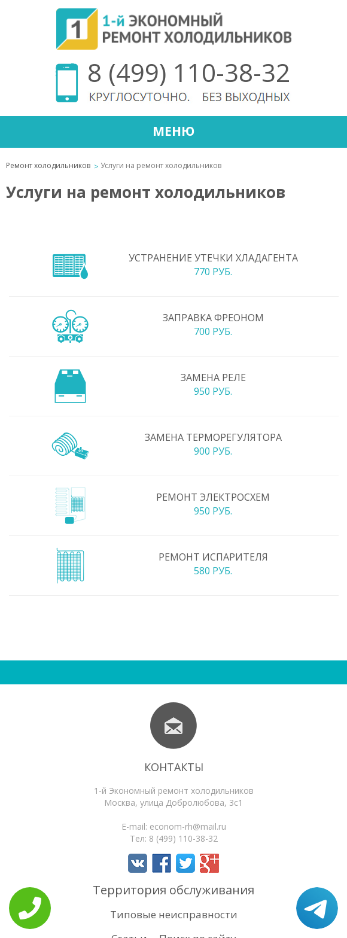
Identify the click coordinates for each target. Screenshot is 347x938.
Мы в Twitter (185, 863)
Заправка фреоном (213, 317)
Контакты (173, 767)
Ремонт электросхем (213, 497)
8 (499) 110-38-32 (188, 72)
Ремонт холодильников (48, 165)
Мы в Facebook (162, 863)
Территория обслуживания (173, 890)
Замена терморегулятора (213, 437)
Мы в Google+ (209, 863)
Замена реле (213, 377)
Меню (173, 131)
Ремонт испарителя (213, 557)
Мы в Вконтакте (138, 863)
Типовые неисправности (174, 914)
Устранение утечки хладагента (213, 257)
